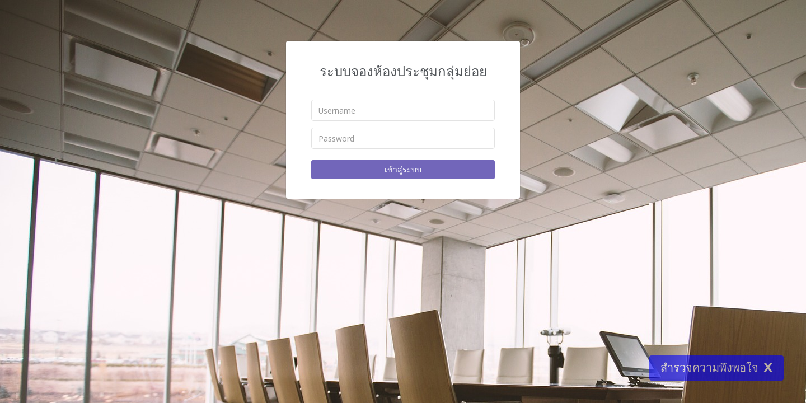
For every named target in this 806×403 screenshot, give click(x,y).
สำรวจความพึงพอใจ (709, 368)
